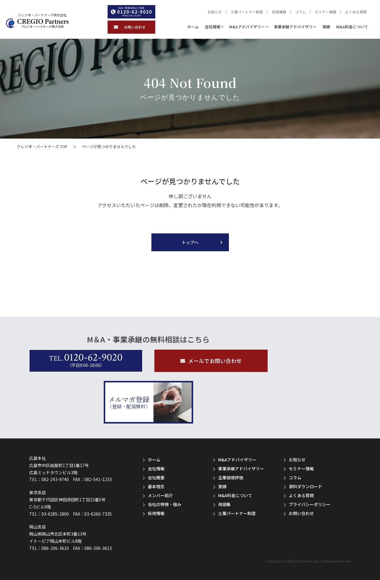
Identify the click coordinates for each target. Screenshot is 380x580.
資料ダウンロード (305, 486)
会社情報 (212, 27)
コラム (300, 12)
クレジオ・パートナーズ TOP (42, 146)
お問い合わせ (301, 513)
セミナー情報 (325, 12)
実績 (326, 27)
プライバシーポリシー (310, 504)
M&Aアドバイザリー (247, 27)
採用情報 (279, 12)
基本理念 (156, 486)
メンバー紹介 (160, 495)
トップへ (190, 242)
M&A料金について (352, 27)
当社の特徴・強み (164, 504)
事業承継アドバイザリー (295, 27)
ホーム (193, 27)
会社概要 (156, 477)
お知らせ (214, 12)
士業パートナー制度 (247, 12)
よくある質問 (356, 12)
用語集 (224, 504)
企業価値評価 (230, 477)
